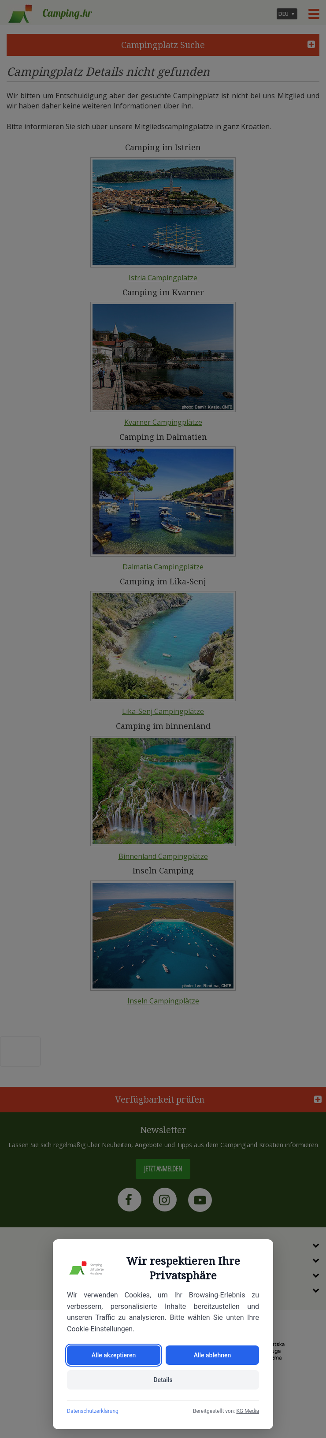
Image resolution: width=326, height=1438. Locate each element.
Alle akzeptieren (114, 1355)
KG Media (247, 1411)
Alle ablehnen (212, 1355)
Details (162, 1379)
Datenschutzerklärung (93, 1411)
